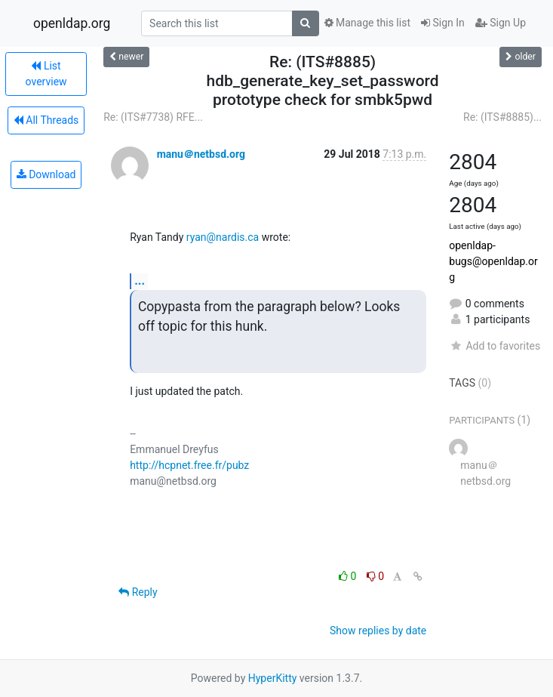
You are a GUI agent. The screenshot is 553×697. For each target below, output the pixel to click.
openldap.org (71, 23)
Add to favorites (494, 346)
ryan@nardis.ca (222, 237)
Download (46, 174)
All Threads (46, 120)
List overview (46, 74)
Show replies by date (378, 631)
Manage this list (367, 23)
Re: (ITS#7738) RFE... (153, 117)
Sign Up (500, 23)
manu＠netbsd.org (201, 154)
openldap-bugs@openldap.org (493, 261)
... (139, 280)
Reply (137, 592)
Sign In (443, 23)
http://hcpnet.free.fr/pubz (189, 465)
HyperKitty (272, 678)
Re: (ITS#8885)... (502, 117)
